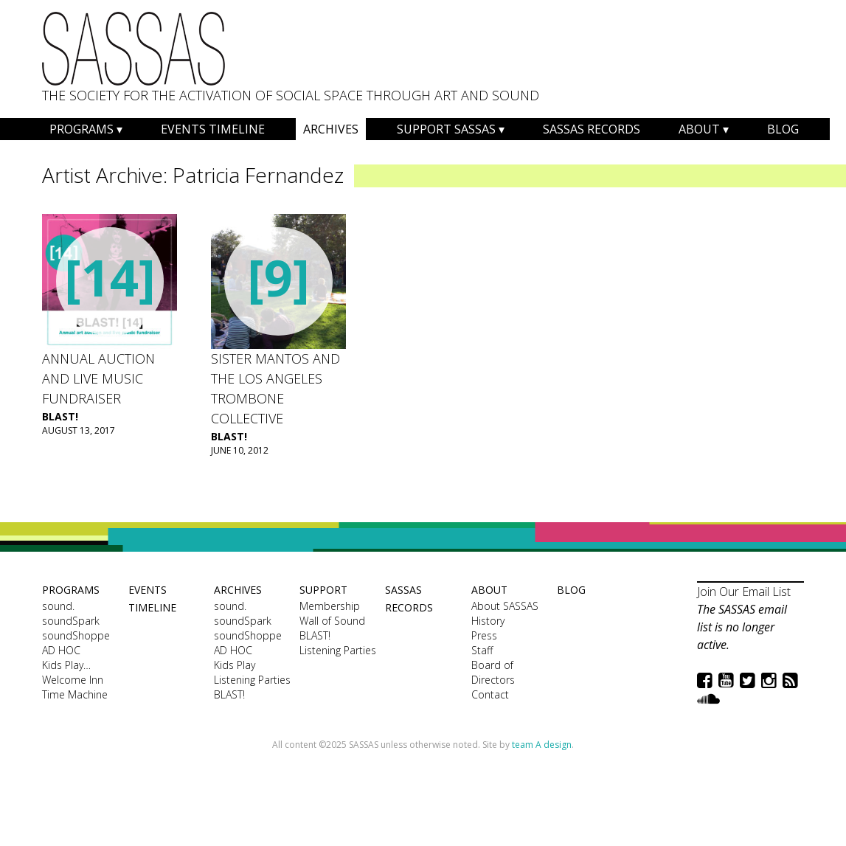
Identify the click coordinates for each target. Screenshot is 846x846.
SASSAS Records (591, 129)
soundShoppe (76, 635)
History (488, 621)
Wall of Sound (332, 621)
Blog (783, 129)
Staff (482, 650)
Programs (81, 129)
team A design (542, 744)
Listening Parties (252, 680)
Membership (329, 606)
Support (323, 590)
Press (484, 635)
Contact (490, 694)
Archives (330, 129)
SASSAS (133, 49)
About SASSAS (504, 606)
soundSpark (71, 621)
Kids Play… (66, 665)
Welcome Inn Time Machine (75, 687)
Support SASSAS (446, 129)
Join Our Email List (744, 591)
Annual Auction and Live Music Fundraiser (98, 378)
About (699, 129)
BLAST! (60, 416)
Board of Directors (493, 672)
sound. (58, 606)
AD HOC (61, 650)
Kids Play (234, 665)
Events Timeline (213, 129)
